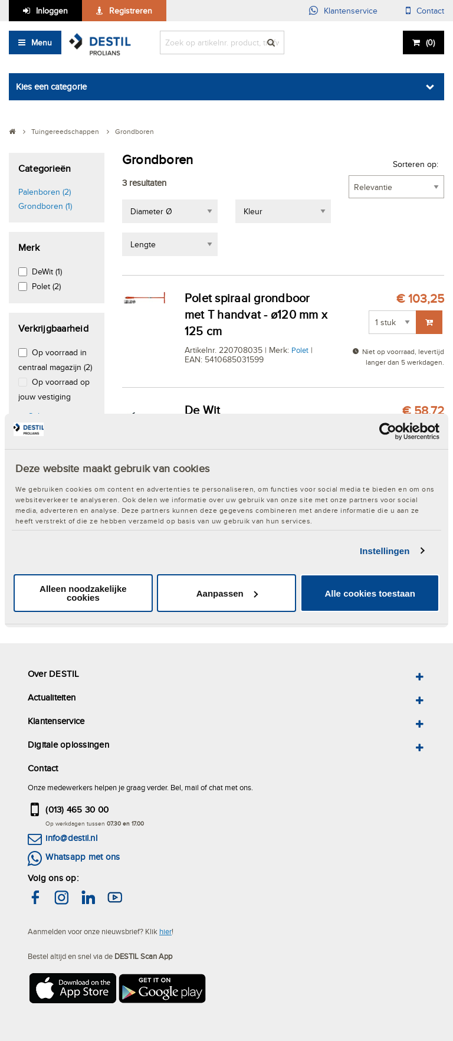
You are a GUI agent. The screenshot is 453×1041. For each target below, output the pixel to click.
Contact (430, 11)
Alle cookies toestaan (369, 593)
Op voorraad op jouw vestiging (54, 389)
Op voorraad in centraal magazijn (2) (55, 359)
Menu (41, 42)
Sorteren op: (415, 164)
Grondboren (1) (45, 206)
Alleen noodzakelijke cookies (83, 593)
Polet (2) (46, 286)
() (430, 42)
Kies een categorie (51, 86)
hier (165, 931)
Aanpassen (227, 593)
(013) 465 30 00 (77, 809)
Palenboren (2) (44, 192)
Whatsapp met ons (82, 856)
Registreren (130, 11)
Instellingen (385, 551)
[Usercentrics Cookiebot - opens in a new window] (387, 431)
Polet (299, 350)
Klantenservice (351, 11)
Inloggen (52, 11)
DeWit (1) (47, 271)
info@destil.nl (71, 838)
